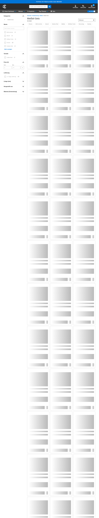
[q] (38, 6)
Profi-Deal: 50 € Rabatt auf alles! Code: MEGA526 (49, 1)
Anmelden (75, 6)
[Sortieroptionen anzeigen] (93, 20)
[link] (14, 16)
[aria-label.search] (49, 6)
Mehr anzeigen (8, 49)
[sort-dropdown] (86, 20)
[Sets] (53, 11)
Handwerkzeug (35, 15)
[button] (75, 6)
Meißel (41, 15)
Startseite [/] (29, 15)
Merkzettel (83, 6)
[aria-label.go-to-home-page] (4, 8)
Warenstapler (91, 6)
